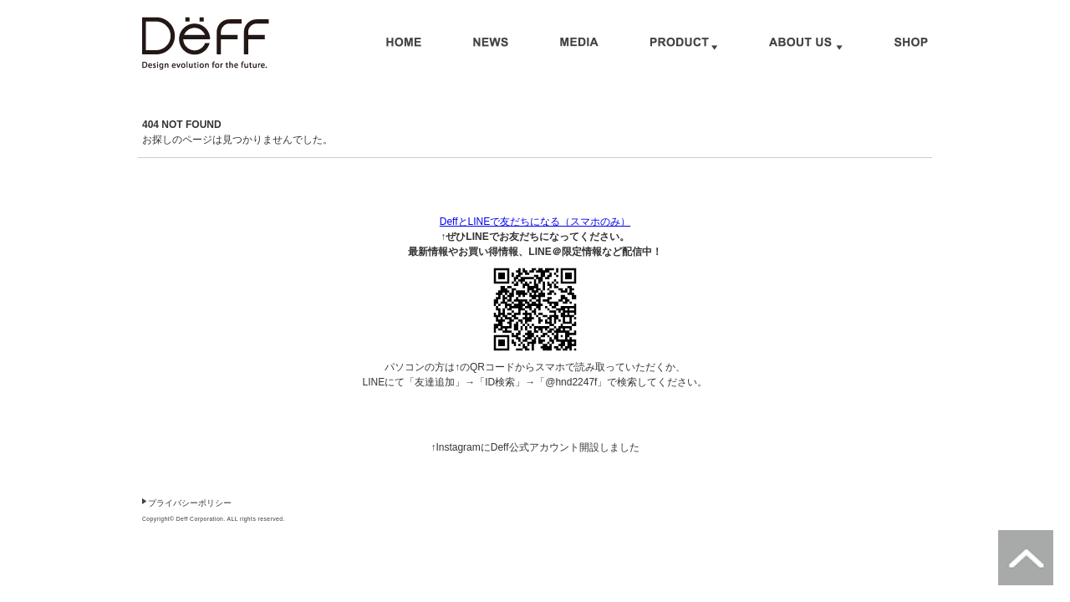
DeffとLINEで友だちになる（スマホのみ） (535, 221)
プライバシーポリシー (190, 503)
